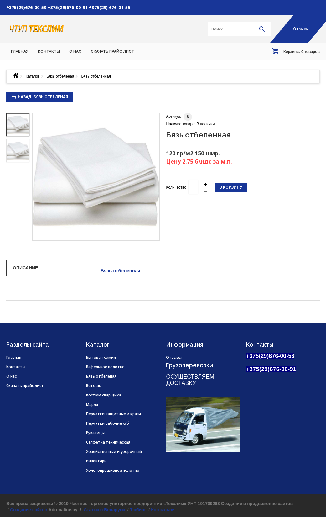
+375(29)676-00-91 (68, 7)
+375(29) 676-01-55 (109, 7)
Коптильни (163, 509)
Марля (92, 404)
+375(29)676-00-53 (26, 7)
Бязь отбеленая (60, 76)
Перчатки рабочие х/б (107, 423)
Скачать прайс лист (25, 385)
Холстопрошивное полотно (112, 470)
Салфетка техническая (108, 442)
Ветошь (93, 385)
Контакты (15, 366)
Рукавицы (95, 432)
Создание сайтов (28, 509)
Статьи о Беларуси (103, 509)
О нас (11, 376)
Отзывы (300, 29)
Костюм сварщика (103, 395)
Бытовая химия (101, 357)
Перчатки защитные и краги (113, 414)
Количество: (176, 187)
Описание (25, 267)
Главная (13, 357)
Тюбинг (138, 509)
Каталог (32, 76)
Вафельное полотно (105, 366)
